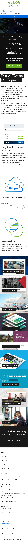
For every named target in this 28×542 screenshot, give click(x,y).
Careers (5, 460)
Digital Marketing (9, 480)
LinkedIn (13, 533)
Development (17, 13)
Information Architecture (6, 514)
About (4, 456)
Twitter (2, 533)
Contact (5, 468)
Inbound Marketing (5, 489)
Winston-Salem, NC (6, 523)
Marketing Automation (6, 508)
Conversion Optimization (6, 486)
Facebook (8, 533)
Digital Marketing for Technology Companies (11, 497)
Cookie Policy (11, 541)
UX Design (5, 512)
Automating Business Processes (8, 506)
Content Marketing (5, 484)
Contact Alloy (14, 66)
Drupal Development (6, 504)
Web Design (6, 473)
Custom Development (11, 501)
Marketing (3, 13)
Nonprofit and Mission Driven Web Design (11, 476)
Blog (3, 452)
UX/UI (10, 13)
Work (3, 464)
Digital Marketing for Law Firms (8, 491)
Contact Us (14, 16)
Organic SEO (4, 482)
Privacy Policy (4, 541)
